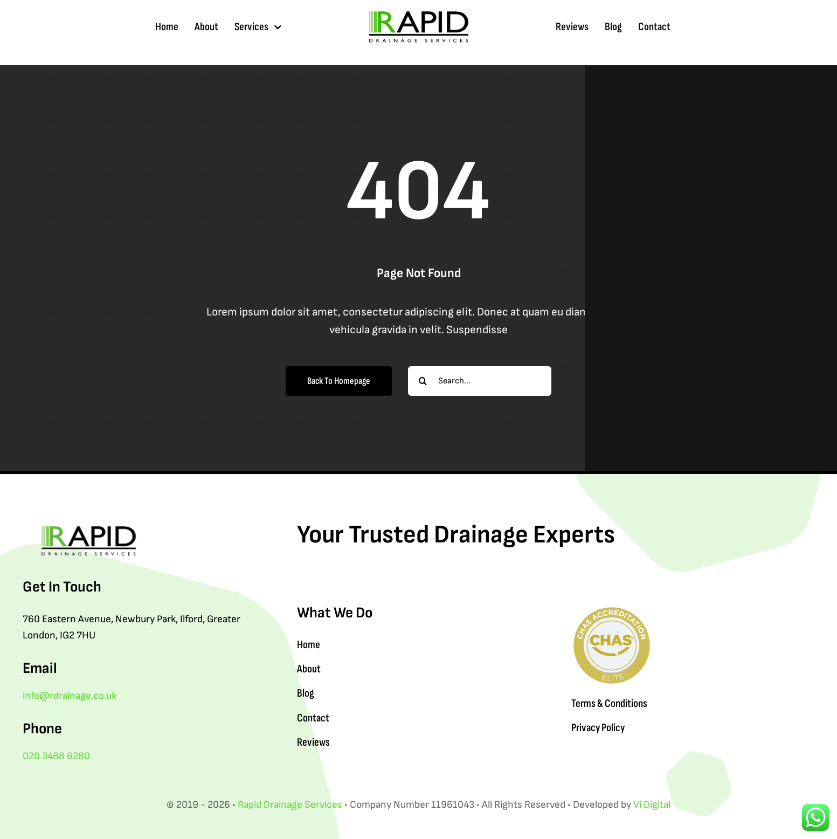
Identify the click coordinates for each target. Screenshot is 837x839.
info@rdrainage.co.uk (69, 696)
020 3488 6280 (56, 756)
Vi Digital (651, 805)
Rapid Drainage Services (290, 805)
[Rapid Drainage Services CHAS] (611, 610)
